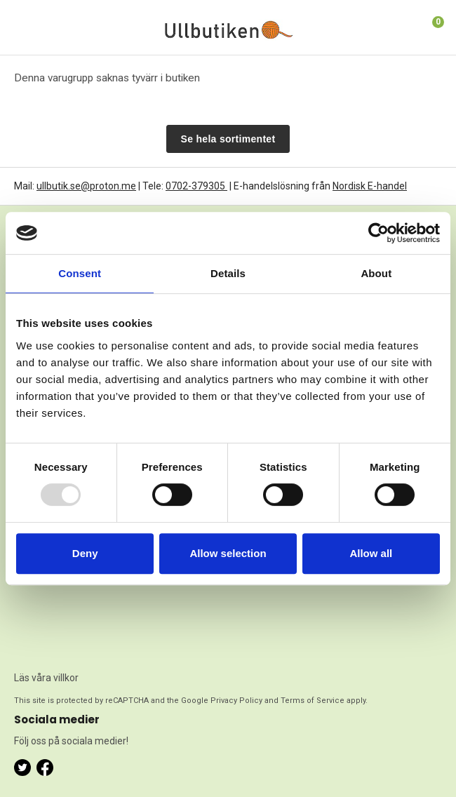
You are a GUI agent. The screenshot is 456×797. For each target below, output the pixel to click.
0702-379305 (196, 186)
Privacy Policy (236, 700)
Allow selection (227, 553)
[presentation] (71, 611)
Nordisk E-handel (370, 186)
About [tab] (376, 273)
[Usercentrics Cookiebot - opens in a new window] (378, 232)
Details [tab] (228, 273)
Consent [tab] (79, 273)
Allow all (370, 553)
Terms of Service (312, 700)
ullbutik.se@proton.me (86, 186)
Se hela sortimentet (228, 139)
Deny (85, 553)
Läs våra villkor (46, 677)
